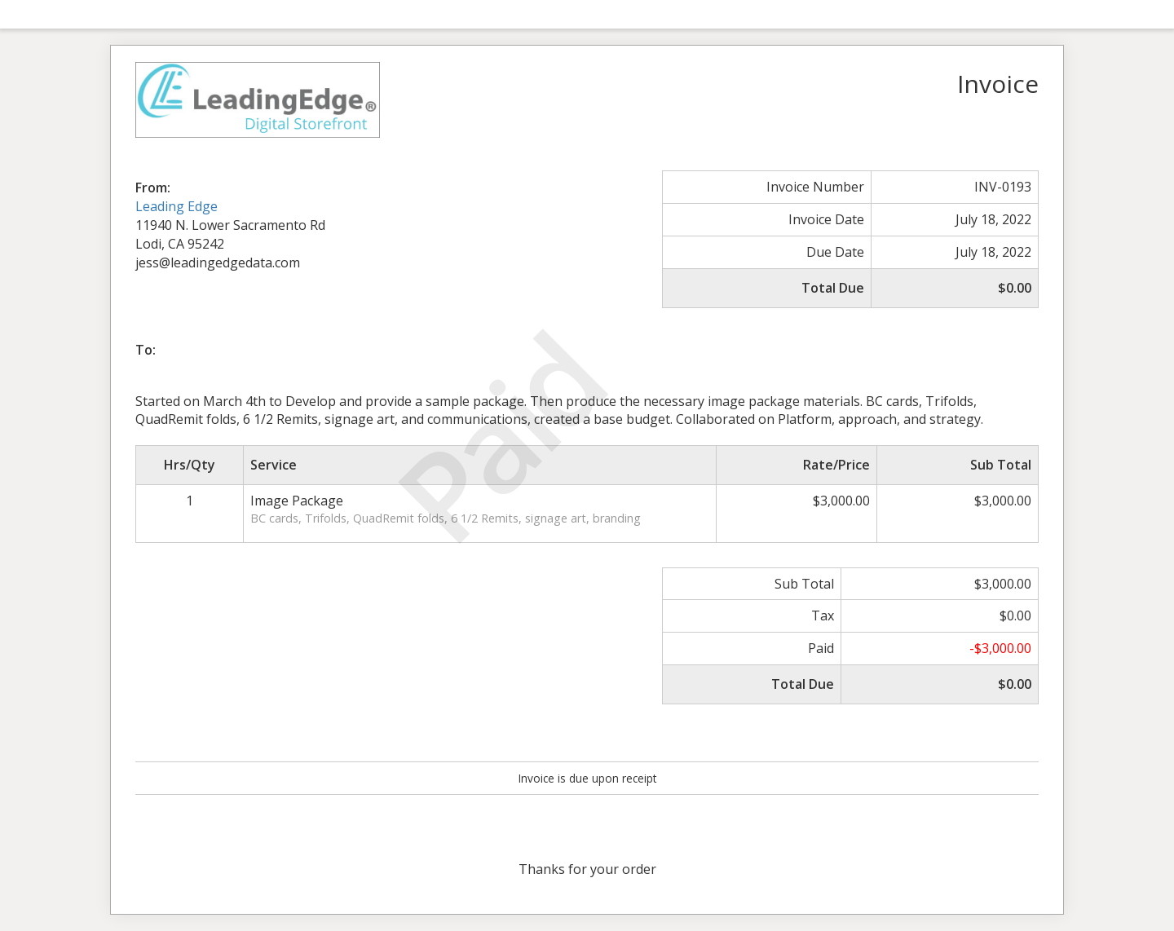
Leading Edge (176, 206)
